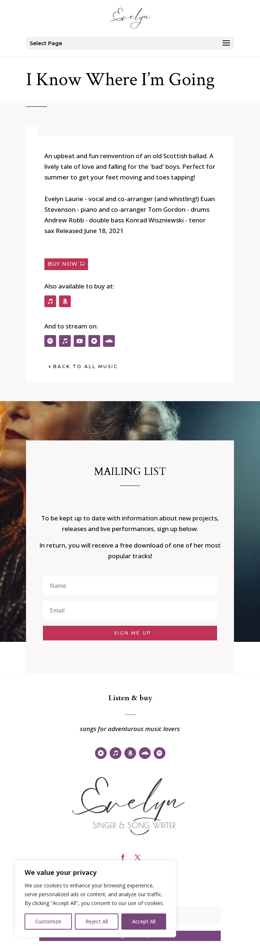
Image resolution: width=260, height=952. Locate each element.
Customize (48, 921)
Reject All (96, 921)
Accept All (143, 921)
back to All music (85, 366)
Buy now (63, 264)
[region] (95, 898)
